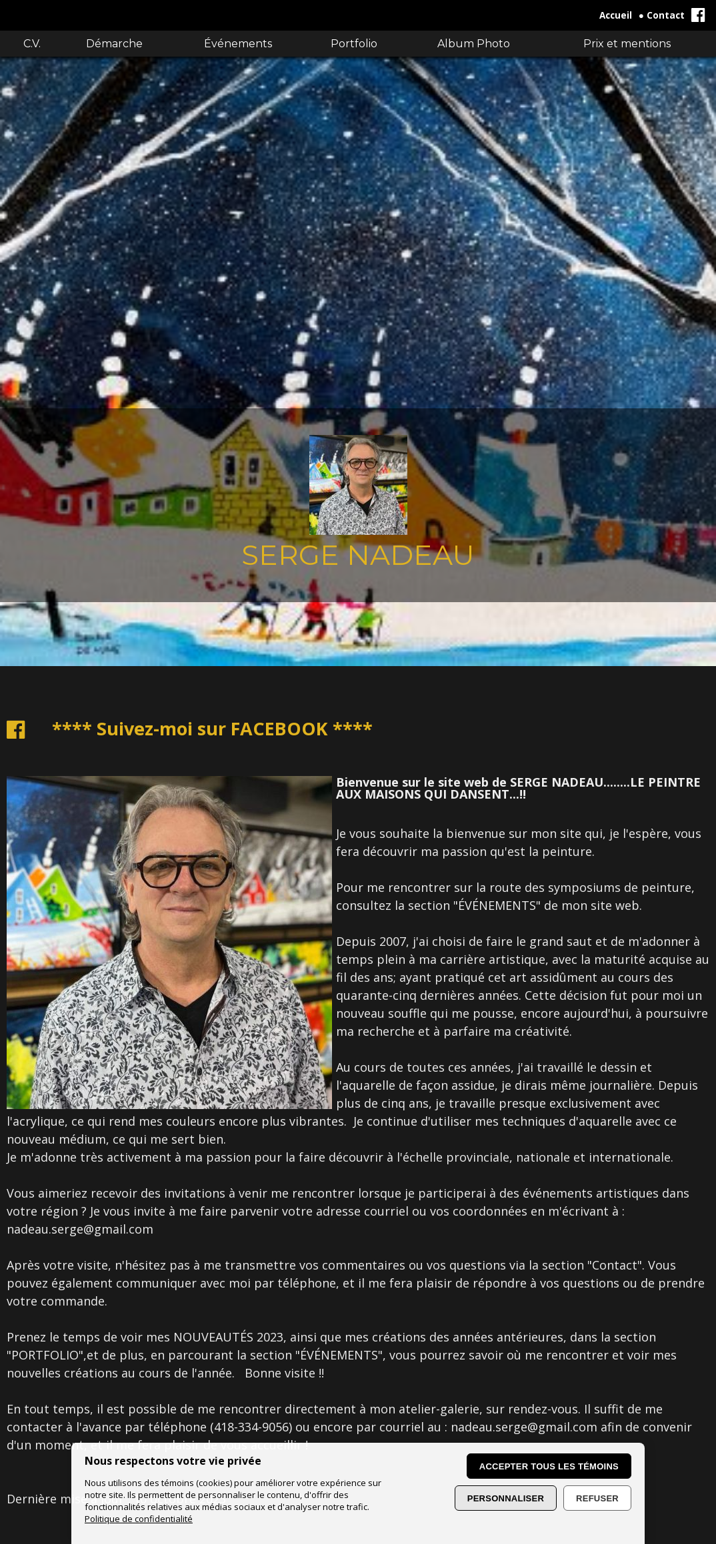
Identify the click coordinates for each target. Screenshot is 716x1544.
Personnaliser (505, 1498)
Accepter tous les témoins (549, 1466)
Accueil (615, 15)
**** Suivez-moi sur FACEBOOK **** (212, 728)
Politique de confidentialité (139, 1519)
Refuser (597, 1498)
